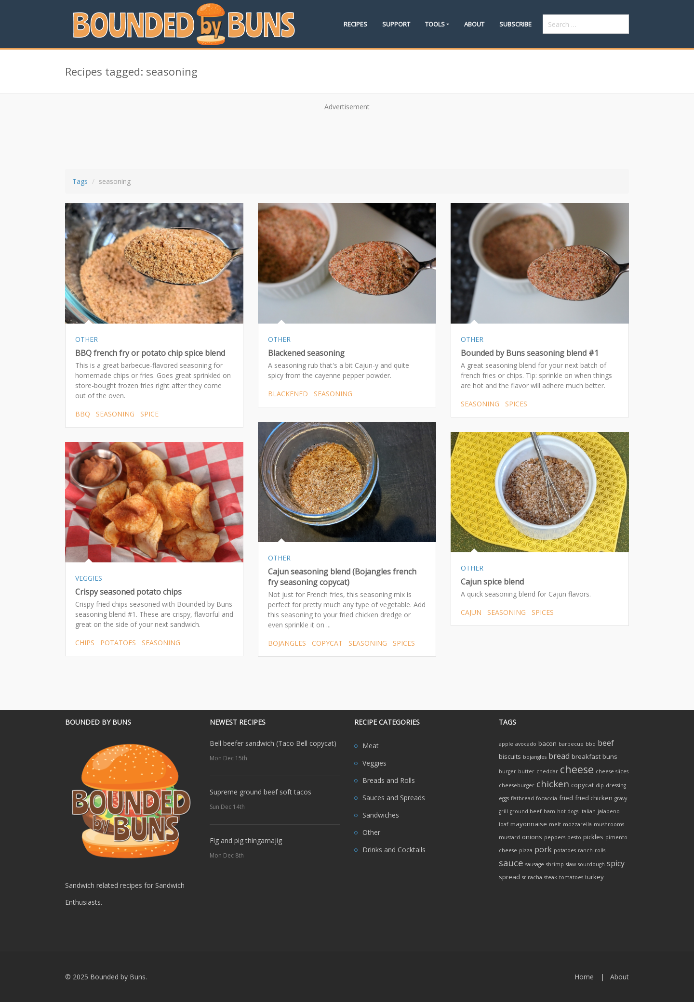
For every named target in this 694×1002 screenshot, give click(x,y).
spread (509, 876)
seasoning (115, 413)
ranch (585, 850)
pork (543, 849)
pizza (526, 850)
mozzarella (577, 824)
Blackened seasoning (306, 353)
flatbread (522, 798)
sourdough (591, 864)
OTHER (86, 339)
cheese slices (612, 771)
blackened (288, 393)
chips (84, 642)
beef (606, 743)
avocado (525, 744)
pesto (574, 837)
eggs (504, 798)
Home (584, 976)
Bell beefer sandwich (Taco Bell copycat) (273, 743)
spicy (616, 863)
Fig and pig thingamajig (246, 840)
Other (371, 832)
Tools (435, 24)
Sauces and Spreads (393, 797)
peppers (554, 837)
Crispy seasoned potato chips (128, 591)
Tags (80, 181)
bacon (547, 743)
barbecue (571, 744)
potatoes (118, 642)
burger (507, 771)
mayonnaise (528, 824)
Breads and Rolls (388, 780)
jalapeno (609, 811)
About (474, 24)
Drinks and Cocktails (394, 849)
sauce (511, 863)
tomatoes (571, 877)
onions (532, 837)
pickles (593, 837)
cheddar (547, 771)
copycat (327, 643)
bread (559, 756)
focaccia (546, 798)
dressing (616, 785)
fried (566, 798)
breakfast (586, 756)
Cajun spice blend (492, 581)
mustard (509, 837)
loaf (503, 824)
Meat (370, 745)
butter (526, 771)
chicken (552, 784)
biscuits (510, 756)
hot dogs (567, 811)
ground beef (526, 811)
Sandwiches (380, 815)
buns (609, 756)
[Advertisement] (347, 136)
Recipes (355, 24)
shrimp (555, 864)
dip (600, 785)
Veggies (374, 763)
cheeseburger (516, 785)
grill (503, 811)
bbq (82, 413)
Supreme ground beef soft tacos (260, 791)
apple (506, 744)
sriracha (532, 877)
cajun (471, 612)
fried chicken (594, 798)
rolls (600, 850)
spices (516, 403)
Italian (588, 811)
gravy (620, 798)
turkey (594, 876)
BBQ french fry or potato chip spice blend (150, 353)
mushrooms (609, 824)
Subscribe (515, 24)
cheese (577, 769)
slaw (571, 864)
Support (396, 24)
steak (550, 877)
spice (149, 413)
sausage (534, 864)
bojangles (287, 643)
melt (555, 824)
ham (549, 811)
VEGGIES (88, 578)
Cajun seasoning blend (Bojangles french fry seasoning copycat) (342, 576)
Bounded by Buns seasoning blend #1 (530, 353)
